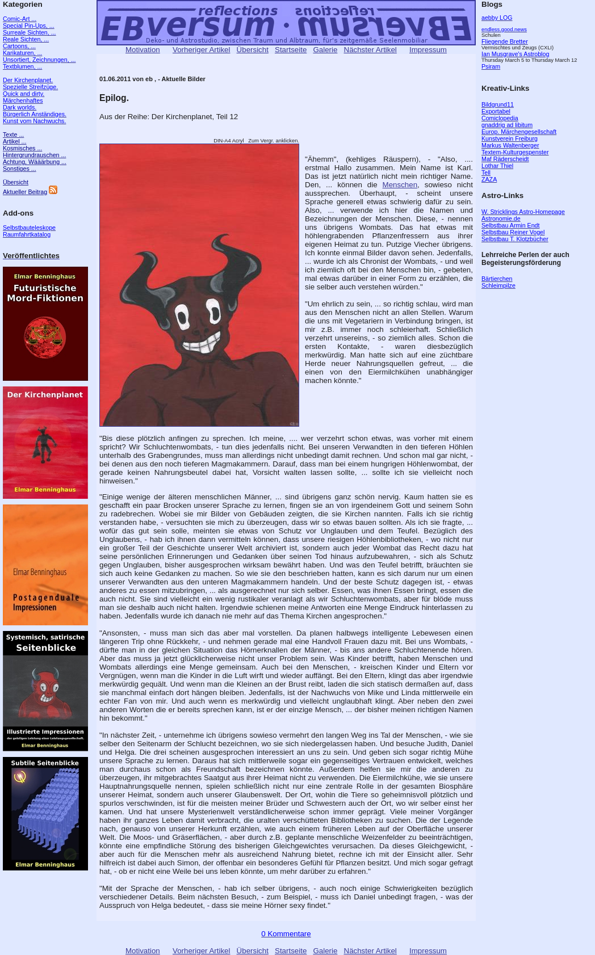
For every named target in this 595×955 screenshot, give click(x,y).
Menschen (400, 184)
